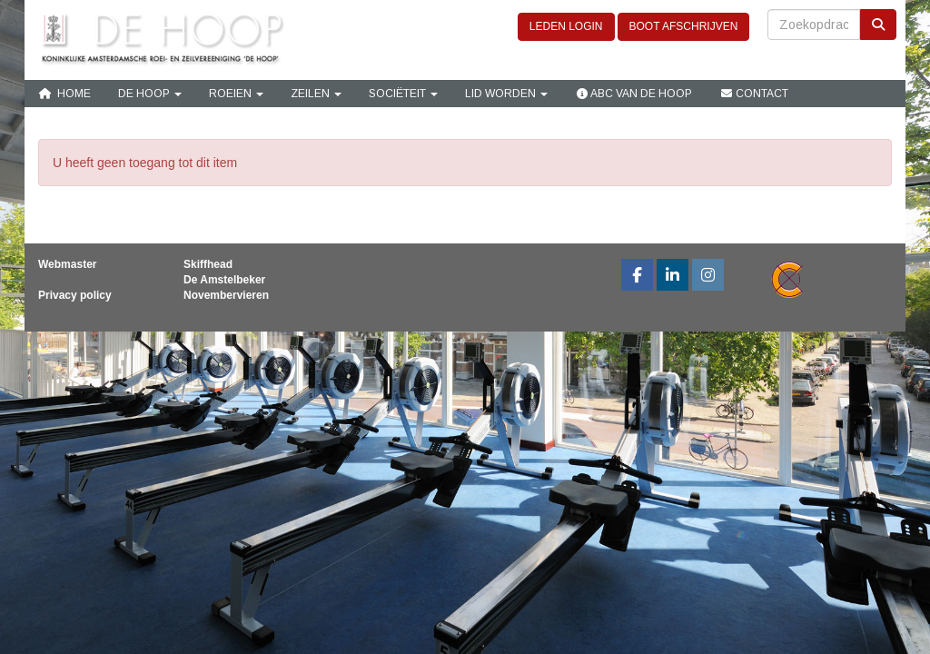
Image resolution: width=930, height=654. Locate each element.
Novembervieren (226, 295)
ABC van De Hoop (633, 93)
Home (64, 93)
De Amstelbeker (224, 279)
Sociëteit (403, 93)
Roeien (236, 93)
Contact (753, 93)
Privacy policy (75, 295)
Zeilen (316, 93)
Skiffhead (207, 264)
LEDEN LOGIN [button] (566, 26)
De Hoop (150, 93)
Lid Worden (506, 93)
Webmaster (67, 264)
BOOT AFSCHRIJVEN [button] (683, 26)
